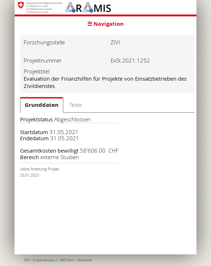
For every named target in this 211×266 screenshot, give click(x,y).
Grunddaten (42, 105)
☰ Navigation (105, 24)
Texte (75, 104)
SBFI (27, 260)
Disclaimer (85, 260)
